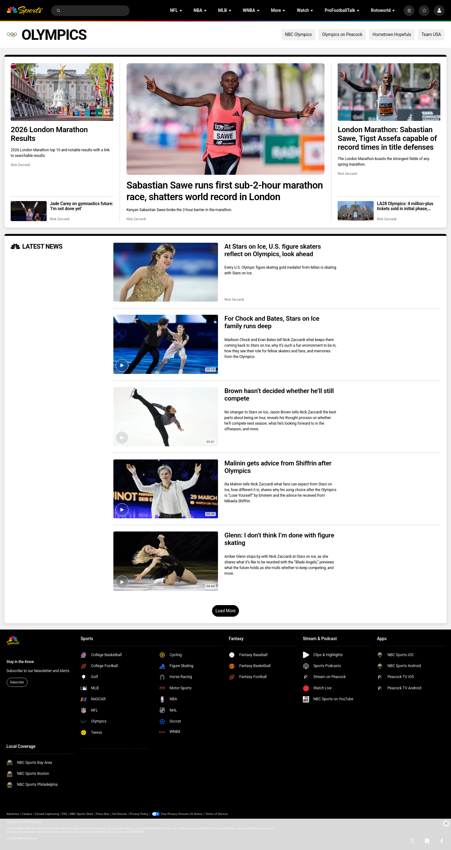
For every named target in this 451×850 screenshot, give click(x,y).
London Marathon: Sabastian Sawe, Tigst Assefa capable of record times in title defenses (387, 138)
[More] (409, 10)
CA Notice (195, 814)
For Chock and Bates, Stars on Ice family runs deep (272, 322)
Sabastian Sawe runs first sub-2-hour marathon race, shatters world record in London (225, 191)
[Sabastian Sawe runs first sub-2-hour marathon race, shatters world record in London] (225, 119)
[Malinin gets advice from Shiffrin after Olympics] (165, 489)
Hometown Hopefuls (392, 34)
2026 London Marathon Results (49, 134)
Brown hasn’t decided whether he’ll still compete (279, 394)
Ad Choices (119, 814)
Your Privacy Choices (175, 814)
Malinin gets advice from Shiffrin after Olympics (278, 466)
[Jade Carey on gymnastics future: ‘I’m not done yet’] (29, 211)
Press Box (102, 814)
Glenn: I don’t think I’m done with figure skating (279, 539)
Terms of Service (216, 814)
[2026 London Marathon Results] (62, 92)
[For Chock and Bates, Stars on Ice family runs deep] (165, 344)
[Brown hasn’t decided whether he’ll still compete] (165, 416)
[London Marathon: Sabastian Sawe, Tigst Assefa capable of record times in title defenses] (389, 92)
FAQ (64, 814)
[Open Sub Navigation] (181, 10)
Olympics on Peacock (342, 34)
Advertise (13, 814)
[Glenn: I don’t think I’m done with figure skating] (165, 561)
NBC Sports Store (81, 814)
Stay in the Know (20, 662)
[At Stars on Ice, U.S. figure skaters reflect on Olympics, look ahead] (165, 272)
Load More (225, 610)
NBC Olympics (298, 34)
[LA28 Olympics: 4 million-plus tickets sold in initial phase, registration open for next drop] (356, 211)
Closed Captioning (47, 814)
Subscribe (17, 682)
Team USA (431, 34)
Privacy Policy (139, 814)
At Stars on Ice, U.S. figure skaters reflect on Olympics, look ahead (273, 250)
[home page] (25, 11)
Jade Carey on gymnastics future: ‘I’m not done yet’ (81, 206)
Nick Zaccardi (136, 219)
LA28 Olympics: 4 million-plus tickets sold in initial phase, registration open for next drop (405, 206)
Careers (27, 814)
